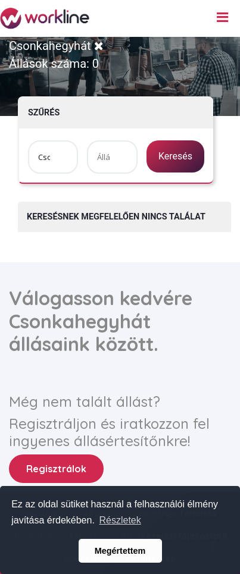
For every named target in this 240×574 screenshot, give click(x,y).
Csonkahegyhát (56, 46)
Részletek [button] (120, 520)
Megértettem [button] (120, 551)
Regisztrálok (56, 469)
